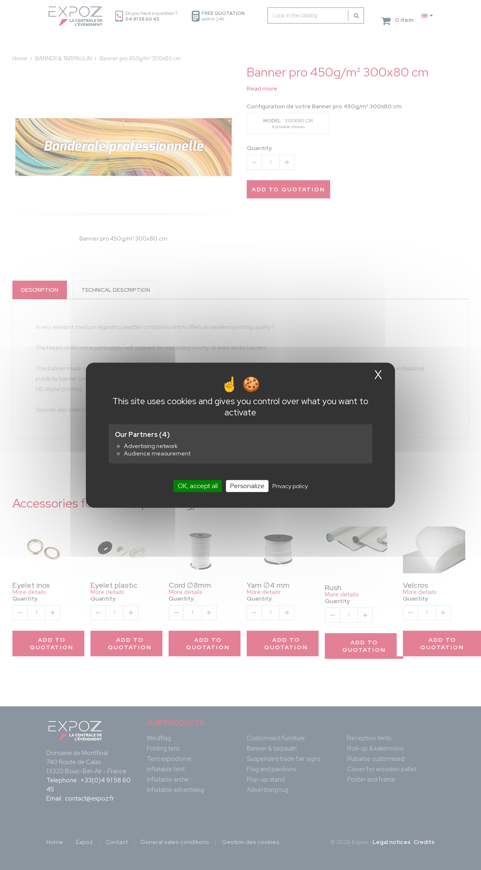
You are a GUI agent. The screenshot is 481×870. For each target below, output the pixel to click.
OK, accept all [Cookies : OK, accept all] (198, 485)
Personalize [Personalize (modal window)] (247, 485)
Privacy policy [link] (290, 486)
